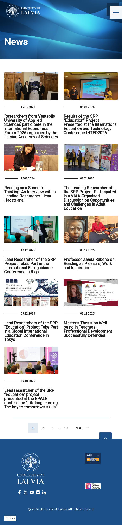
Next (83, 427)
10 (66, 428)
